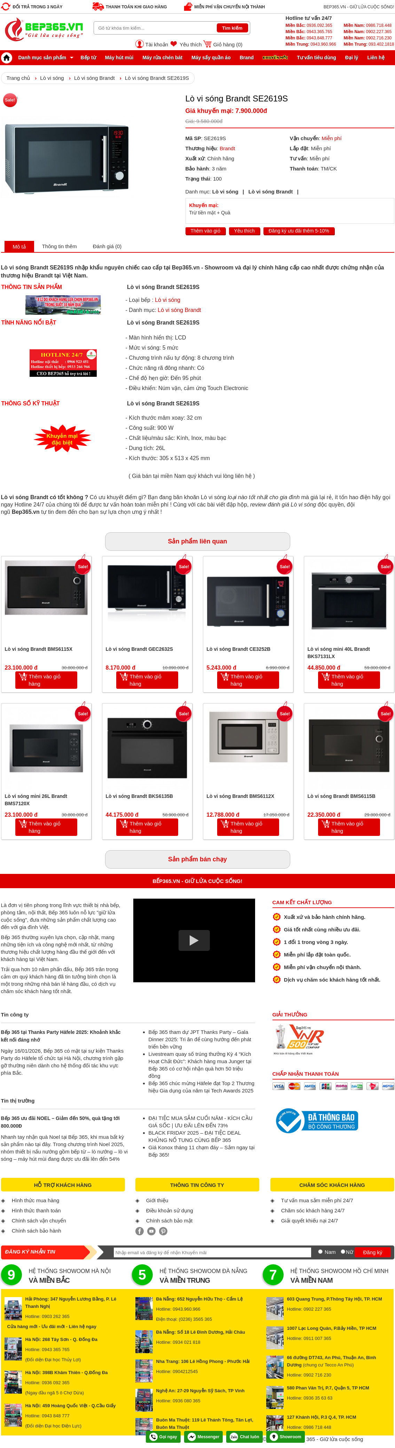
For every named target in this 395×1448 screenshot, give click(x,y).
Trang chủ (18, 78)
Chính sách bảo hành (36, 1231)
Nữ (349, 1252)
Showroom (285, 1437)
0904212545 (185, 1371)
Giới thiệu (157, 1200)
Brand (247, 57)
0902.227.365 (367, 31)
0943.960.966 (311, 44)
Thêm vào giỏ (205, 231)
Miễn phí (331, 138)
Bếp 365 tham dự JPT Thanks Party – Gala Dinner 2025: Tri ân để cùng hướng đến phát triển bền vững (200, 1039)
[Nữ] (343, 1251)
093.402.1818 (368, 44)
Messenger (204, 1437)
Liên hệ (375, 57)
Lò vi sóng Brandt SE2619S (157, 78)
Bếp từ (88, 57)
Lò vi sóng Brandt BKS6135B (139, 796)
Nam (330, 1252)
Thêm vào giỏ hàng (45, 680)
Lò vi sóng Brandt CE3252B (239, 649)
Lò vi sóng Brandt (94, 78)
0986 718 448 (317, 1427)
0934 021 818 (186, 1342)
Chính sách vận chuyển (39, 1221)
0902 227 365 (317, 1309)
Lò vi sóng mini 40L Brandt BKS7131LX (339, 652)
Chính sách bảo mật (169, 1221)
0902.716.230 (367, 38)
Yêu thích (191, 44)
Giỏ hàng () (228, 44)
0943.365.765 (309, 31)
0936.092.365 (309, 25)
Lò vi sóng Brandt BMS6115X (38, 649)
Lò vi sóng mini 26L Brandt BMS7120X (36, 799)
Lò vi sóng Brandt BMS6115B (342, 796)
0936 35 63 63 (317, 1398)
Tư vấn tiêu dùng (316, 57)
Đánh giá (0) (107, 246)
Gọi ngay (163, 1437)
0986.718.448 (367, 25)
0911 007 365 (317, 1338)
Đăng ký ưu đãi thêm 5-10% (299, 231)
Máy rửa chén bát (162, 57)
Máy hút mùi (119, 57)
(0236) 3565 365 (195, 1319)
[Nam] (320, 1251)
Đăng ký (372, 1252)
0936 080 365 (186, 1400)
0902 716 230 (317, 1375)
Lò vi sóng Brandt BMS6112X (240, 796)
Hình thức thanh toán (36, 1210)
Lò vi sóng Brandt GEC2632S (139, 649)
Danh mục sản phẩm (35, 57)
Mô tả (19, 247)
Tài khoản (156, 44)
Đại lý (351, 57)
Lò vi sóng (52, 78)
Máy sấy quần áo (210, 57)
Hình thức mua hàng (36, 1200)
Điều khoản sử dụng (169, 1210)
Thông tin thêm (59, 246)
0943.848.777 (309, 38)
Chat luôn (244, 1437)
